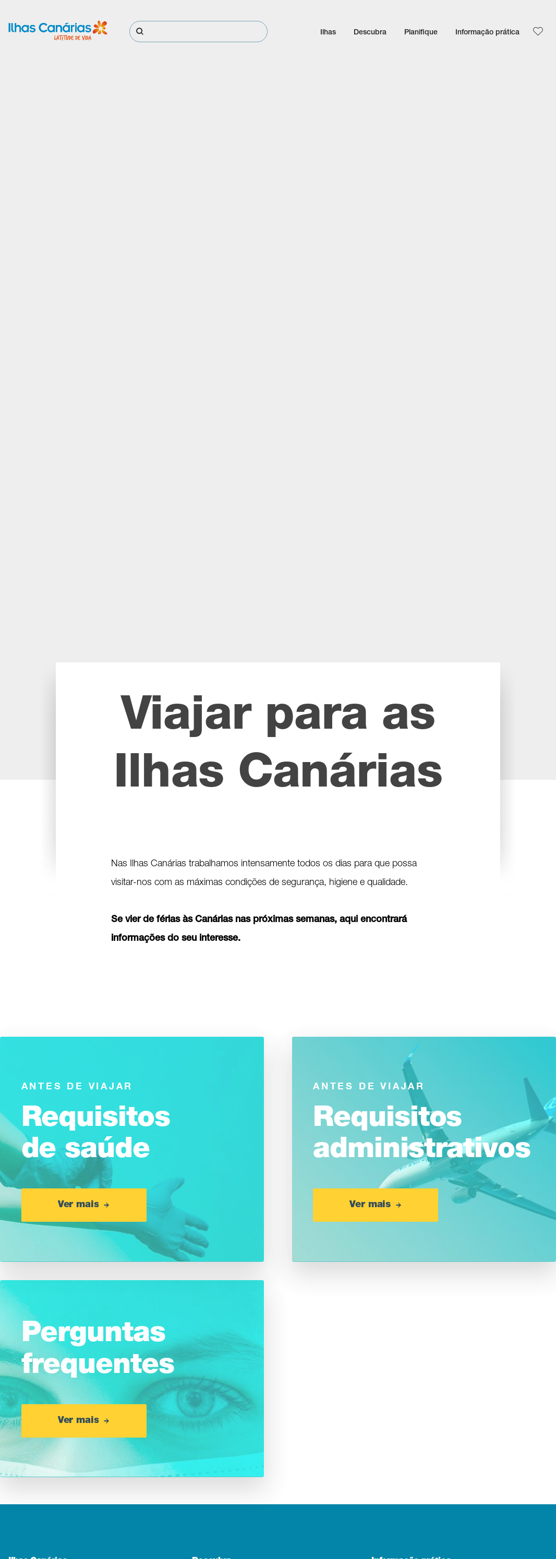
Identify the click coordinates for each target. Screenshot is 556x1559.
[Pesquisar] (198, 31)
